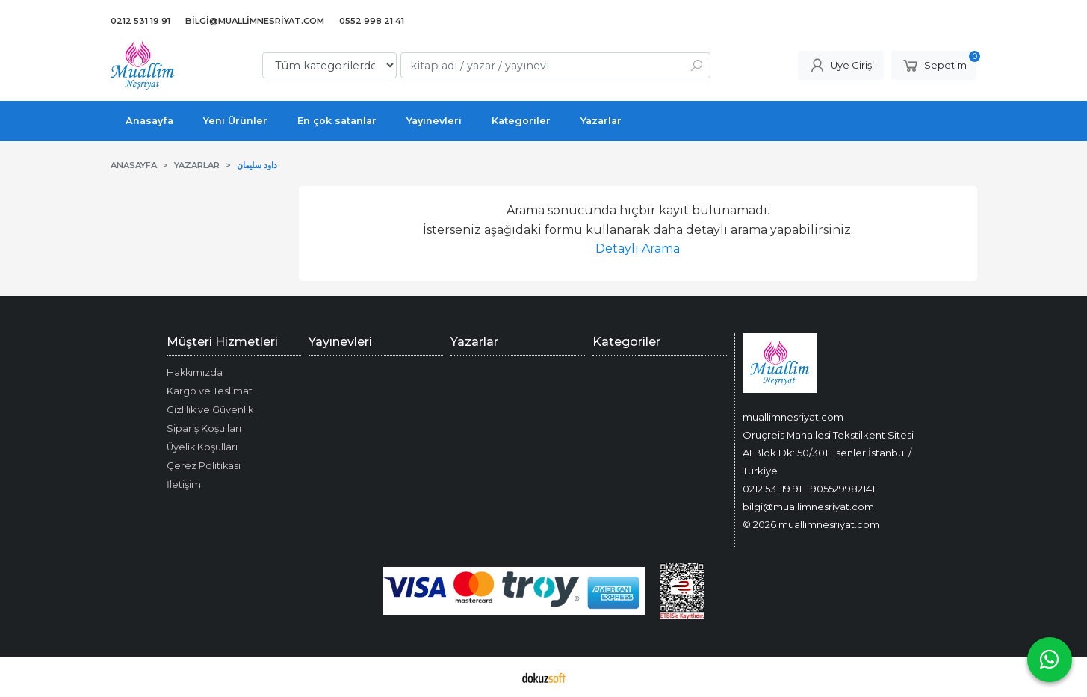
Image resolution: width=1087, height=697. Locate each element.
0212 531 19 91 (772, 489)
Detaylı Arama (637, 248)
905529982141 (843, 489)
